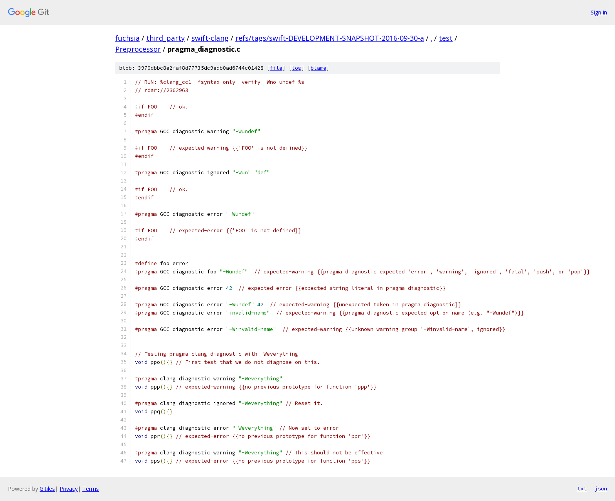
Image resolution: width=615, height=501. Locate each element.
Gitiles (47, 488)
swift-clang (210, 38)
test (446, 38)
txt (582, 488)
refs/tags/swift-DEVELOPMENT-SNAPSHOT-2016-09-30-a (329, 38)
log (296, 68)
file (276, 68)
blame (318, 68)
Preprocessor (138, 49)
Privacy (69, 488)
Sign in (599, 12)
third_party (165, 38)
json (601, 488)
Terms (90, 488)
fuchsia (127, 38)
